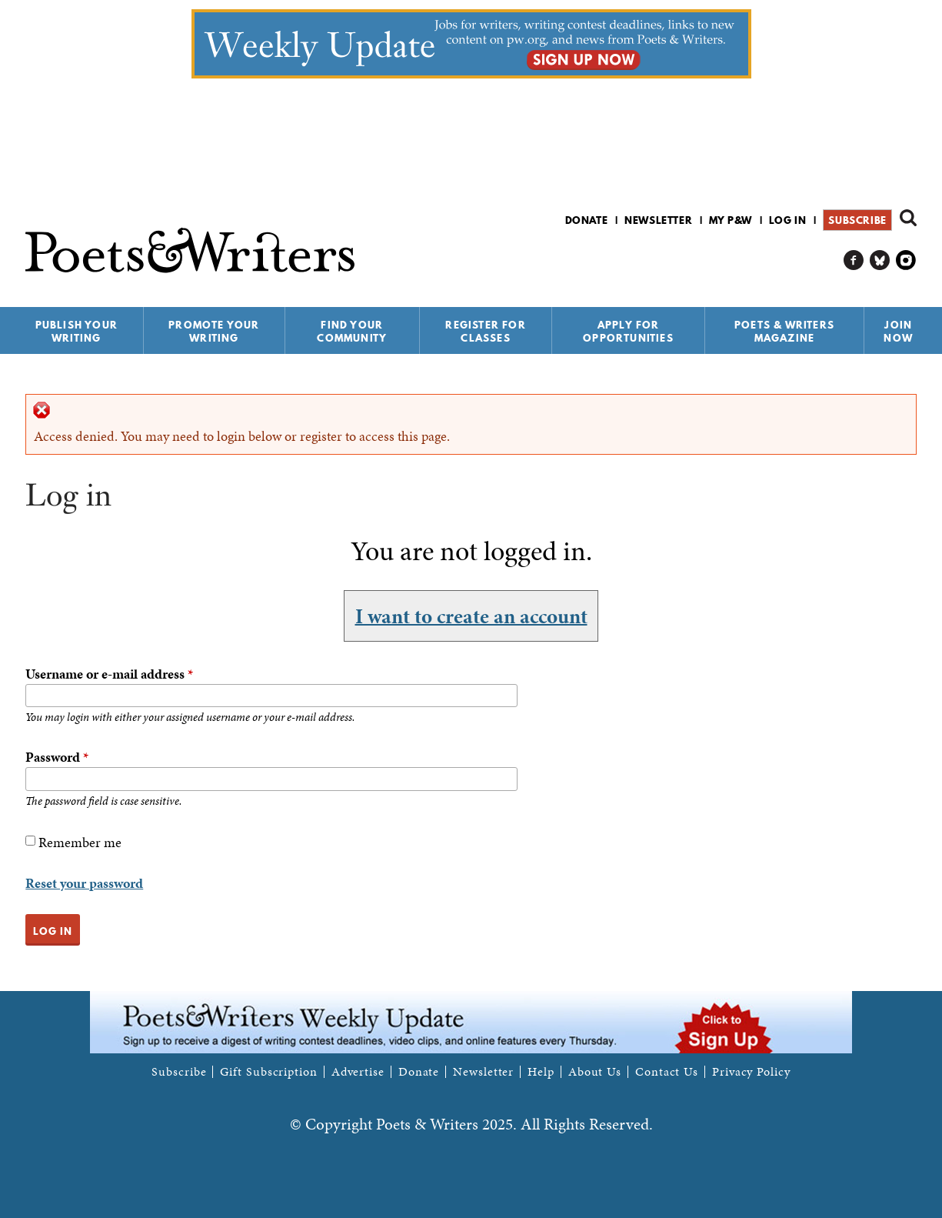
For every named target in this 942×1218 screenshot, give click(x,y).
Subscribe (857, 220)
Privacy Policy (751, 1072)
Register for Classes (485, 331)
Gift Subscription (268, 1072)
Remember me (79, 842)
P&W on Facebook (854, 260)
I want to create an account (471, 615)
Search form (908, 217)
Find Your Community (352, 331)
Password (56, 756)
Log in (788, 220)
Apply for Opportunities (628, 331)
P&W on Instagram (906, 260)
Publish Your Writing (76, 331)
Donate (586, 220)
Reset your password (84, 883)
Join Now (898, 331)
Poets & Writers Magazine (784, 331)
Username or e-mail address (109, 673)
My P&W (730, 220)
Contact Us (666, 1072)
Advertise (357, 1072)
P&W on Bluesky (880, 260)
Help (541, 1072)
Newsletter (658, 220)
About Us (594, 1072)
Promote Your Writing (213, 331)
